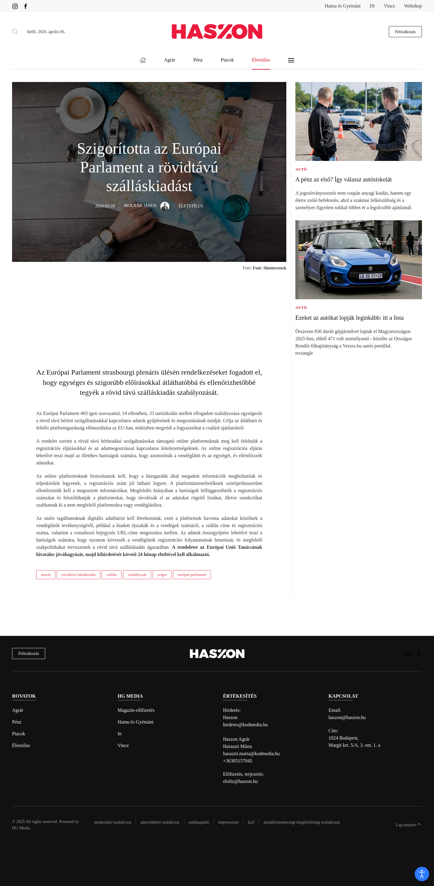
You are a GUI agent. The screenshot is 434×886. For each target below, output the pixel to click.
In (119, 733)
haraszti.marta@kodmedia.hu (251, 753)
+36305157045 (237, 760)
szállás (111, 574)
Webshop (413, 5)
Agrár (17, 710)
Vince (389, 5)
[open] (422, 874)
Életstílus (21, 745)
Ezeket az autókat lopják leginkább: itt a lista (349, 317)
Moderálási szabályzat (112, 822)
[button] (15, 32)
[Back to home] (217, 31)
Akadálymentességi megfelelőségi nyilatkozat (301, 822)
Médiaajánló (199, 822)
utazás (46, 574)
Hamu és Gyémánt (343, 5)
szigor (162, 574)
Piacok (18, 733)
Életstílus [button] (261, 60)
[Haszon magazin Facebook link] (26, 5)
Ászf (251, 822)
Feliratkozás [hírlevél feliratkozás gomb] (405, 31)
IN (372, 5)
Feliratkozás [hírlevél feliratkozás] (28, 653)
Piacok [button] (227, 60)
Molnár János (146, 205)
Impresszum (228, 822)
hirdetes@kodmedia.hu (245, 724)
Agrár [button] (169, 60)
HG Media (21, 828)
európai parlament (192, 574)
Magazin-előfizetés (136, 710)
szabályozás (137, 574)
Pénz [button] (198, 60)
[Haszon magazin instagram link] (15, 5)
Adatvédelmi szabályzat (159, 822)
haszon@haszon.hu (347, 717)
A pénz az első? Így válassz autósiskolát (343, 179)
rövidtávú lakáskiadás (78, 574)
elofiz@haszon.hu (240, 781)
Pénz (16, 721)
